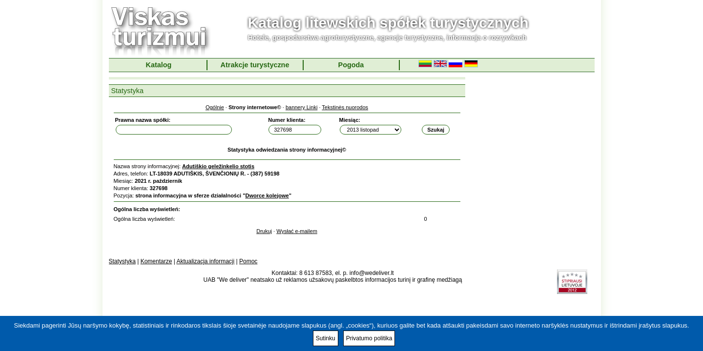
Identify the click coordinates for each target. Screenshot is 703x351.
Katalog (159, 65)
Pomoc (248, 261)
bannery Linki (301, 107)
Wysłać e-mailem (296, 231)
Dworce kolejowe (267, 195)
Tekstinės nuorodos (345, 107)
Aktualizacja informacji (205, 261)
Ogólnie (215, 107)
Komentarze (156, 261)
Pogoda (351, 65)
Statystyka (122, 261)
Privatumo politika (369, 338)
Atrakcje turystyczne (255, 65)
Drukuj (264, 231)
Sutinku (325, 338)
